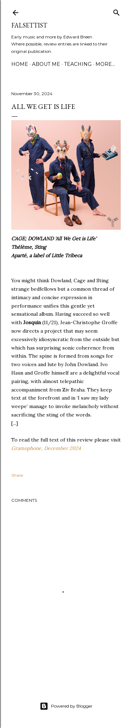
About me (46, 64)
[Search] (116, 11)
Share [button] (17, 475)
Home (19, 64)
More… (105, 64)
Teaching (78, 64)
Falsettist (29, 25)
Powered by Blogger (66, 706)
